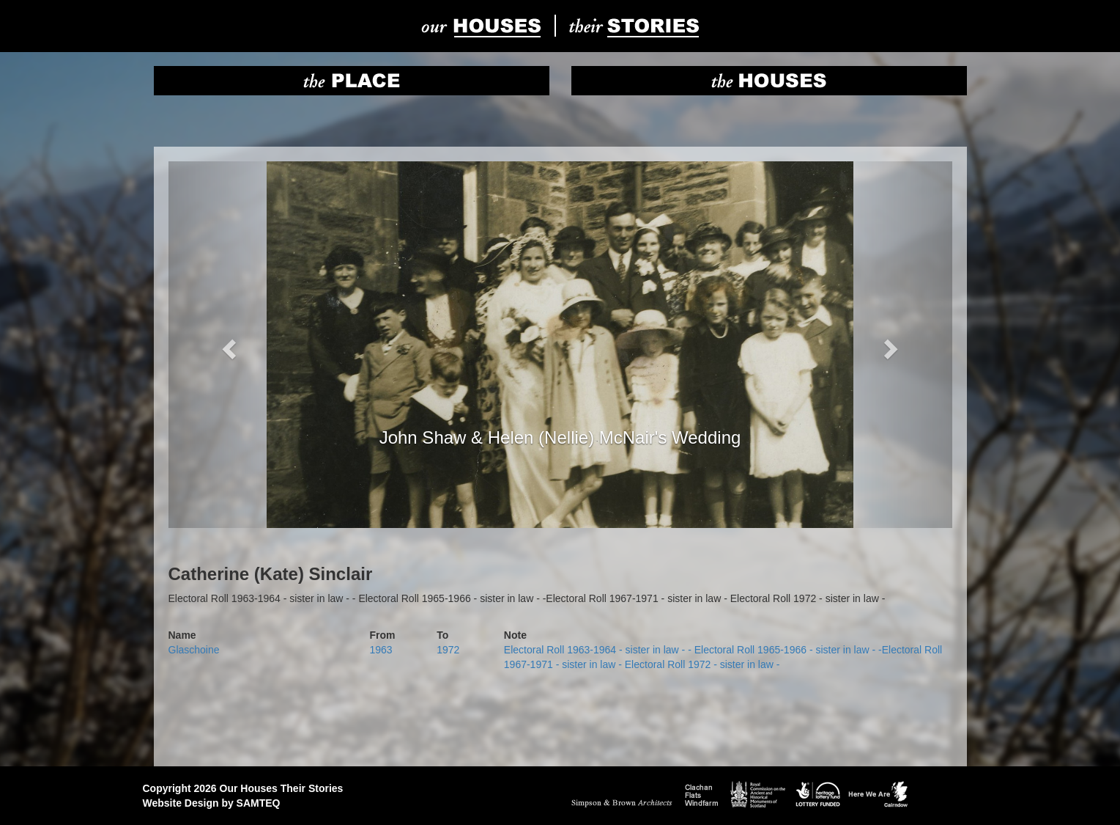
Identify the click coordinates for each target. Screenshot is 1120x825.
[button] (227, 344)
